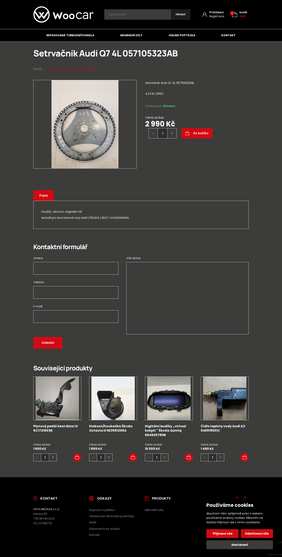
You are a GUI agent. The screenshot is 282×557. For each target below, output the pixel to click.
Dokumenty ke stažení (104, 529)
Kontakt (228, 35)
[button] (77, 457)
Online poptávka (182, 35)
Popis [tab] (44, 195)
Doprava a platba (101, 510)
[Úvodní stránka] (63, 14)
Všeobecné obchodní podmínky (111, 516)
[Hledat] (180, 14)
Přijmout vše (223, 534)
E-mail (37, 306)
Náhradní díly (131, 35)
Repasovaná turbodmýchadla (70, 35)
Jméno (38, 258)
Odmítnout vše (257, 534)
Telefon (38, 282)
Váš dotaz (133, 258)
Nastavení (239, 545)
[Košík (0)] (239, 14)
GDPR (92, 522)
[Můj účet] (213, 14)
